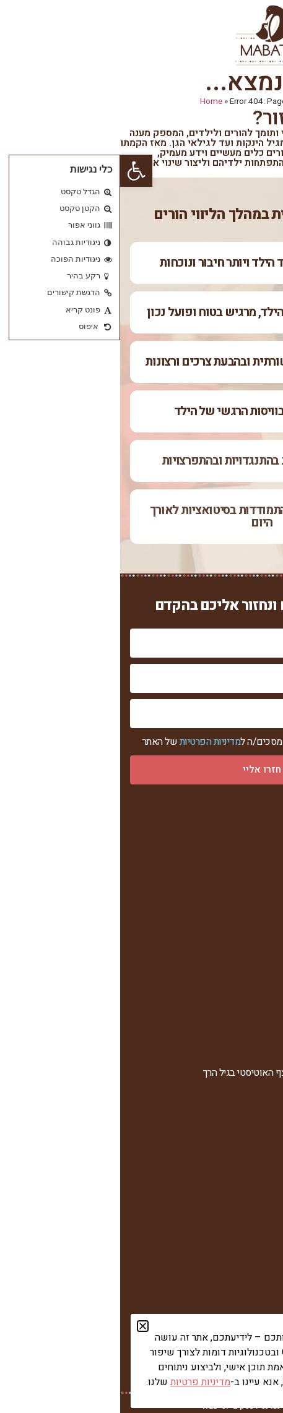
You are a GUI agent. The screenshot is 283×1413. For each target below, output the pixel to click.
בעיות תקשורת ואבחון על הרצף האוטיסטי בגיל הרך (178, 1073)
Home (91, 101)
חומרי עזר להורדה (240, 1231)
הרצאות (259, 1113)
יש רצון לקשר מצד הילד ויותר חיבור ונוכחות (141, 263)
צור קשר (257, 936)
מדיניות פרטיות (245, 955)
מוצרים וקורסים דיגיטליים (224, 1133)
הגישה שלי (253, 896)
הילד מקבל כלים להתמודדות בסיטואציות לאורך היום (142, 516)
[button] (16, 171)
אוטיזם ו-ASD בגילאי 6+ (227, 1092)
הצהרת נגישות (246, 974)
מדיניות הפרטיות (90, 741)
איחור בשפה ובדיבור (234, 1052)
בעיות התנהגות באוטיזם (229, 1032)
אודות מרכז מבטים (237, 855)
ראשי (263, 835)
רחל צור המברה (245, 875)
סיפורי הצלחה (247, 916)
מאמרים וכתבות (244, 1211)
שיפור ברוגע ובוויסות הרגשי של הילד (142, 411)
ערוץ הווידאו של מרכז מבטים (218, 1191)
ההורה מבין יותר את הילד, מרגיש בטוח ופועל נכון (141, 312)
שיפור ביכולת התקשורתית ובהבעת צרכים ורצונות (141, 362)
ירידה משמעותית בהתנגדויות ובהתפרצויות (141, 461)
